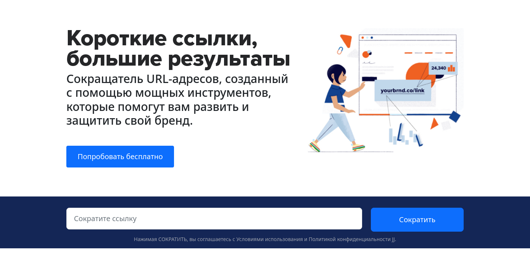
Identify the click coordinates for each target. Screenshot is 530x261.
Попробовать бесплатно (120, 156)
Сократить (417, 219)
